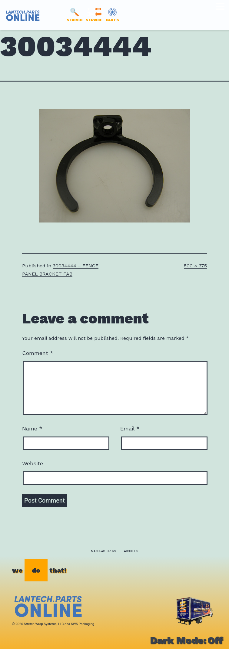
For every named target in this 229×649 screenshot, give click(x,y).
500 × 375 (195, 266)
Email (130, 428)
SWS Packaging (82, 624)
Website (32, 463)
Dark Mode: (186, 640)
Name (32, 428)
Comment (37, 353)
